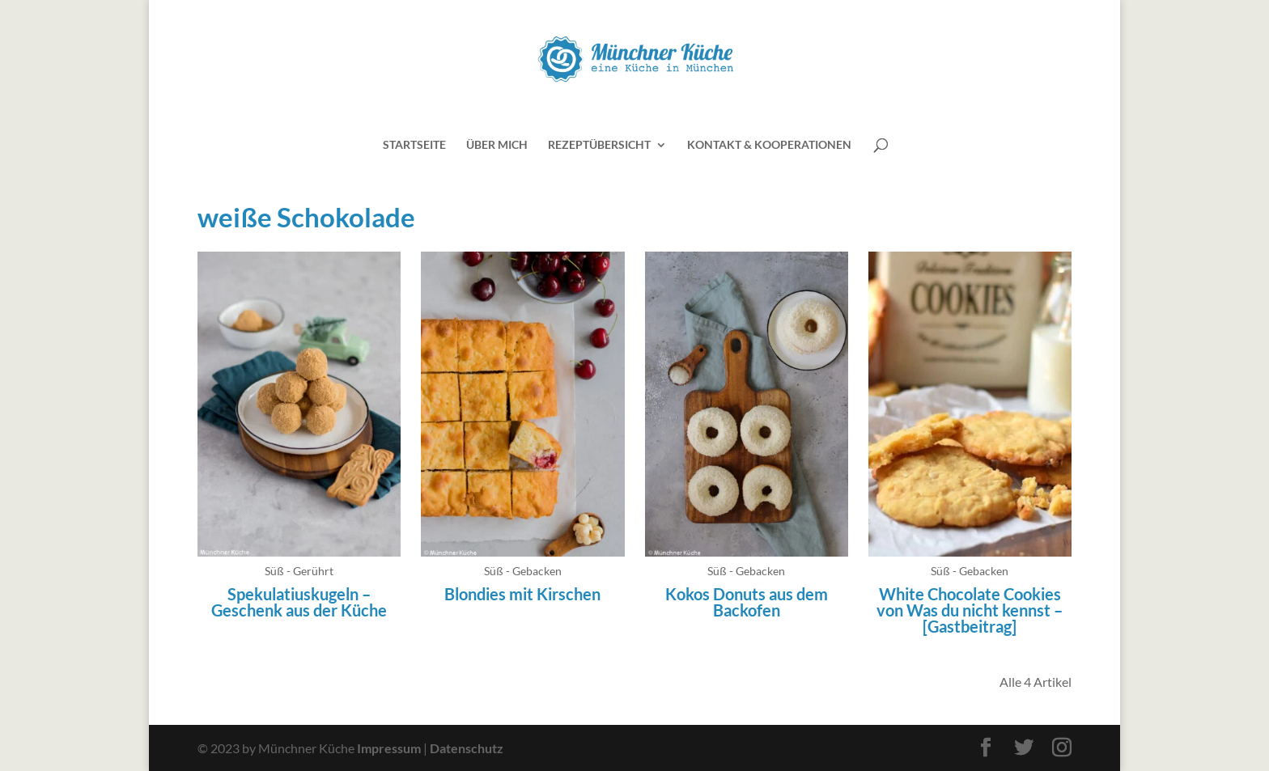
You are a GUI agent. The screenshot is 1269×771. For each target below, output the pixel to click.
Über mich (497, 145)
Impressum (389, 748)
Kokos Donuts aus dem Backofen (746, 602)
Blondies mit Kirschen (522, 594)
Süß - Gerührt (299, 571)
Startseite (414, 145)
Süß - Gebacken (523, 571)
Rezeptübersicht (599, 145)
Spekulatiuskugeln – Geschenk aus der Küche (299, 602)
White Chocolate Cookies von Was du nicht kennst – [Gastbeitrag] (969, 610)
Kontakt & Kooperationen (769, 145)
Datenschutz (466, 748)
